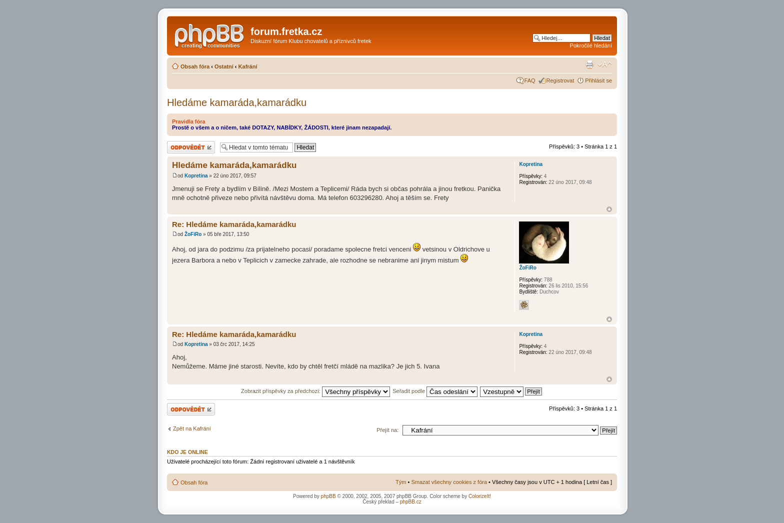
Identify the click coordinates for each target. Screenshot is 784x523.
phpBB (328, 496)
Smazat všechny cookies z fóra (449, 482)
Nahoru (609, 209)
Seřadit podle (435, 391)
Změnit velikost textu (605, 64)
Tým (401, 482)
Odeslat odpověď (191, 147)
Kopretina (196, 175)
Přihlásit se (598, 81)
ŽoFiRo (193, 234)
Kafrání (248, 67)
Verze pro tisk (589, 64)
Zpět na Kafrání (192, 429)
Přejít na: (387, 430)
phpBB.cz (411, 501)
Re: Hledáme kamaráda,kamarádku (234, 224)
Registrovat (560, 81)
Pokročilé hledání (591, 45)
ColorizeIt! (479, 496)
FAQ (530, 81)
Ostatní (224, 67)
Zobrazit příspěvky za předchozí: (315, 391)
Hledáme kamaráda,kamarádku (236, 102)
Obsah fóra (195, 67)
